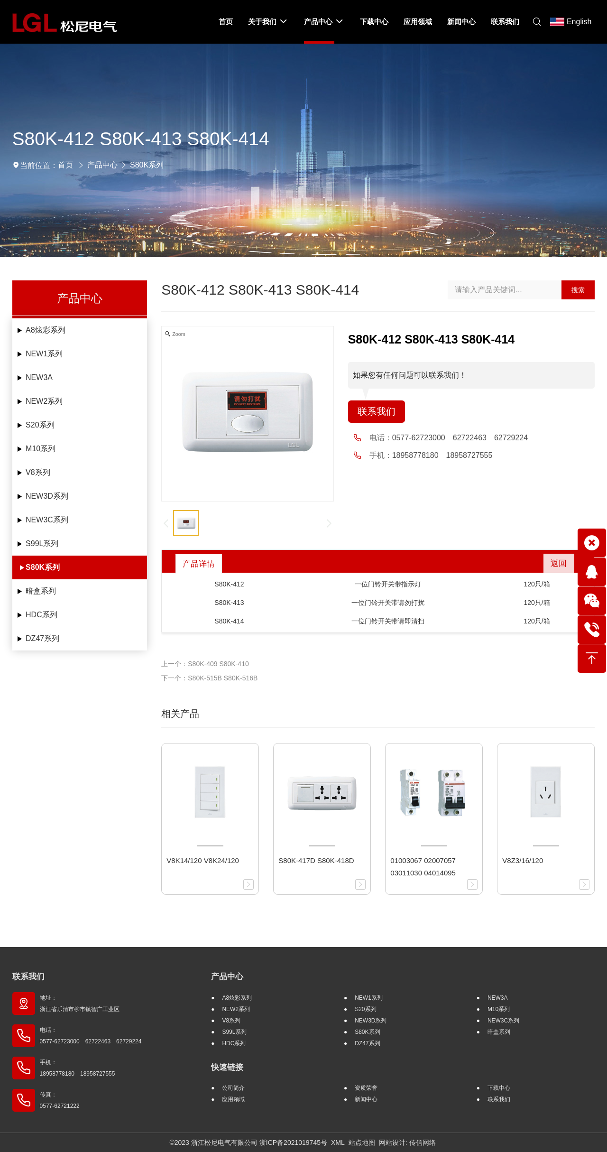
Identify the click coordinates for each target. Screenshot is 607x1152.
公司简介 (233, 1088)
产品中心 (102, 165)
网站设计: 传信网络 (407, 1142)
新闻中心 (366, 1099)
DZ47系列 (42, 638)
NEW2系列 (44, 401)
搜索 (578, 290)
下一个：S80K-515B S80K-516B (209, 678)
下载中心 (498, 1088)
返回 (557, 563)
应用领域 (233, 1099)
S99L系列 (42, 543)
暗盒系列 (41, 591)
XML (338, 1142)
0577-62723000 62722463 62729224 (460, 438)
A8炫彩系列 (45, 330)
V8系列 (38, 472)
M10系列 (40, 449)
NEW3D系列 (47, 496)
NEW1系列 (44, 354)
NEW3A (39, 377)
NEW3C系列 (47, 520)
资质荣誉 (366, 1088)
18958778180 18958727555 (442, 456)
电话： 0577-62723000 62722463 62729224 (91, 1036)
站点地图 (362, 1142)
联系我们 (376, 412)
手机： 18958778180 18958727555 (77, 1068)
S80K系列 (147, 165)
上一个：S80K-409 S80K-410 (204, 664)
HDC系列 (41, 615)
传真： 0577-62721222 (60, 1100)
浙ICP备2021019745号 (293, 1142)
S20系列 (40, 425)
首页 (65, 165)
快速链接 (227, 1067)
